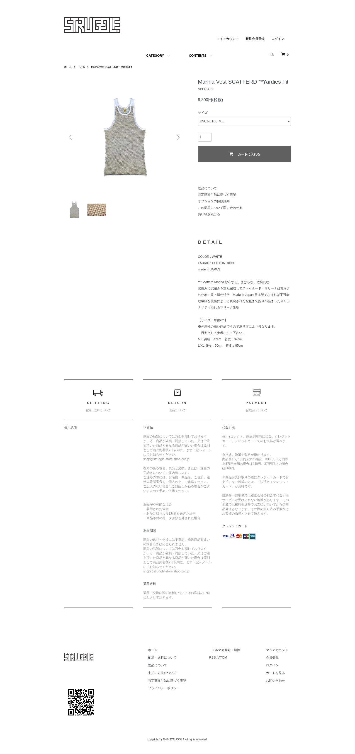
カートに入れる (244, 154)
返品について (207, 188)
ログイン (277, 39)
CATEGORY (155, 55)
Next (177, 137)
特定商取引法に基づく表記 (217, 194)
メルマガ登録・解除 (234, 652)
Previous (71, 137)
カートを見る (278, 674)
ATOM (233, 659)
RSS (223, 659)
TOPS (82, 66)
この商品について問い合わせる (220, 207)
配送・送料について (175, 659)
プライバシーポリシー (177, 690)
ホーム (68, 66)
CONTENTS (197, 55)
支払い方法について (175, 674)
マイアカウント (227, 39)
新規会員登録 (255, 39)
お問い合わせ (278, 682)
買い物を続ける (209, 214)
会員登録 (275, 659)
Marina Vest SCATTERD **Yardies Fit (115, 66)
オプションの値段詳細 (214, 201)
